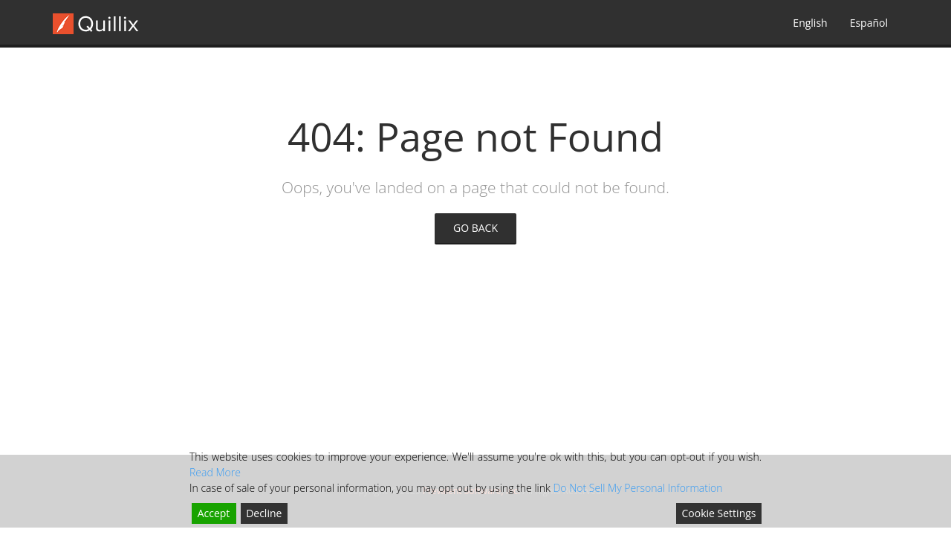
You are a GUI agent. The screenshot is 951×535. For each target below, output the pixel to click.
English (810, 23)
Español (869, 23)
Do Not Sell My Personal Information (637, 488)
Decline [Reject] (264, 513)
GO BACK (475, 228)
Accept (214, 513)
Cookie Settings (719, 513)
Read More (215, 472)
